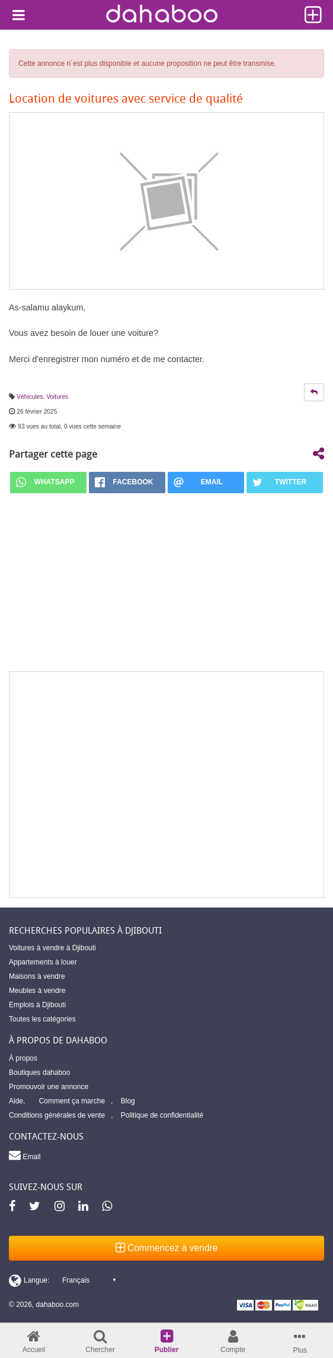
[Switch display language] (62, 1280)
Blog (128, 1101)
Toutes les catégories (42, 1019)
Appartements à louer (43, 962)
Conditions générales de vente (57, 1115)
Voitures (57, 397)
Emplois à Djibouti (37, 1005)
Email (24, 1155)
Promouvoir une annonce (48, 1087)
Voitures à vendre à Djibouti (52, 948)
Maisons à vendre (37, 976)
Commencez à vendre (167, 1248)
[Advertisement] (166, 785)
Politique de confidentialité (162, 1115)
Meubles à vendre (37, 990)
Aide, (17, 1101)
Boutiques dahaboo (39, 1072)
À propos (23, 1058)
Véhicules (30, 397)
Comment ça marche (72, 1101)
